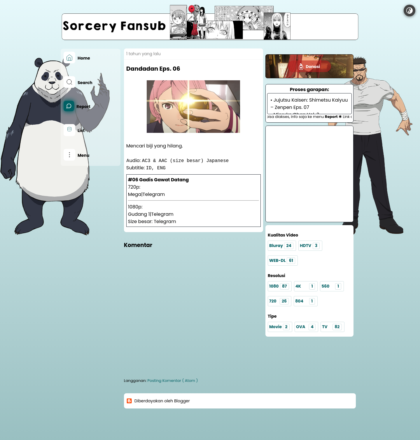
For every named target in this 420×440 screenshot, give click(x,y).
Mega (134, 194)
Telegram (154, 194)
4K (305, 286)
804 (305, 301)
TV (332, 327)
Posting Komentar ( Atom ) (173, 380)
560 (331, 286)
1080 (279, 286)
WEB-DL (282, 261)
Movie (279, 327)
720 (279, 301)
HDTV (309, 246)
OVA (306, 327)
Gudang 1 (139, 214)
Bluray (281, 246)
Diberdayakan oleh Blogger (158, 401)
